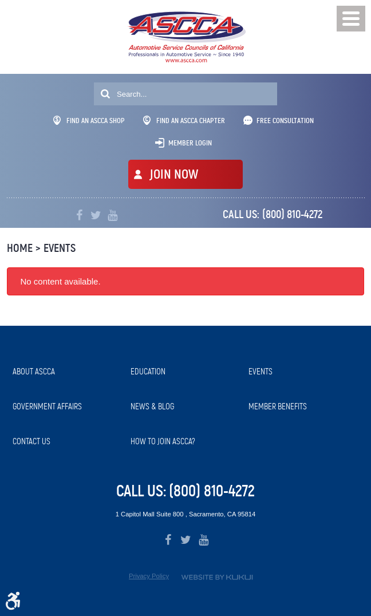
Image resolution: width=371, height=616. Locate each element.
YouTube (112, 215)
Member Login (190, 143)
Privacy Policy (149, 575)
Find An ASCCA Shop (89, 120)
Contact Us (31, 441)
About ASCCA (34, 371)
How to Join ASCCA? (163, 441)
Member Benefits (277, 406)
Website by (217, 577)
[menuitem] (66, 372)
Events (60, 248)
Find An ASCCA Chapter (184, 120)
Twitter (96, 215)
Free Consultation (285, 120)
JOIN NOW (173, 174)
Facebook (79, 215)
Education (148, 371)
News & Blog (152, 406)
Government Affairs (47, 406)
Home (20, 248)
